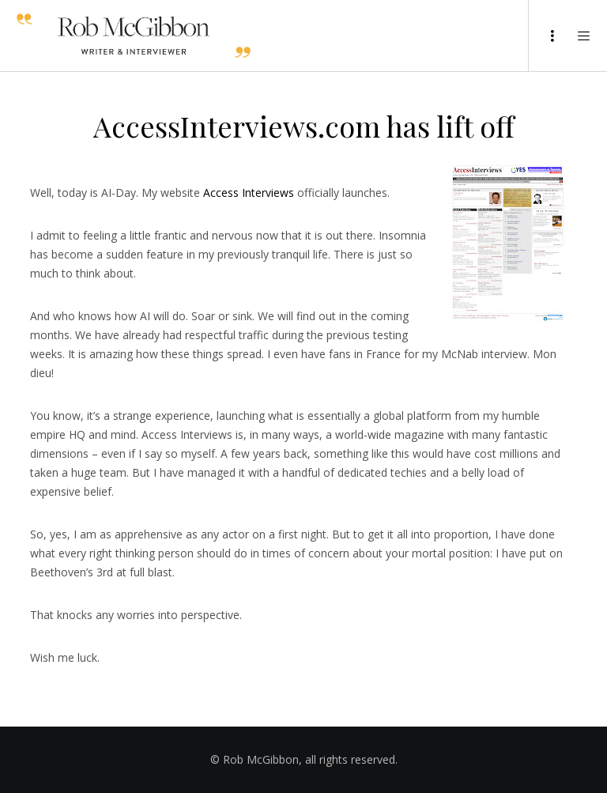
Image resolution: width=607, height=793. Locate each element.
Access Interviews (248, 192)
